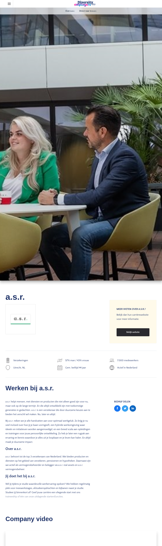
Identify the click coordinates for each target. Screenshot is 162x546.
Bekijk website (133, 332)
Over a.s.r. (70, 11)
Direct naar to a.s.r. (88, 11)
